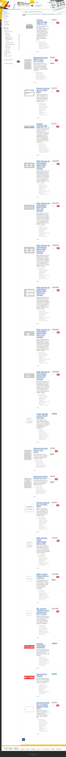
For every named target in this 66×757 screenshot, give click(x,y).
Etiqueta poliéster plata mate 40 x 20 (42, 22)
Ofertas (5, 54)
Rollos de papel (8, 47)
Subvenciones (6, 13)
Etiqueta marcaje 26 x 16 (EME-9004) (43, 504)
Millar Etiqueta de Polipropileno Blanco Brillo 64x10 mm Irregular (43, 375)
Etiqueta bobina (9, 39)
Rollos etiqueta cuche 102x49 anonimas (42, 416)
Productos (26, 11)
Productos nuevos (7, 52)
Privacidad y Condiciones (8, 747)
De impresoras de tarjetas (10, 44)
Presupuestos (6, 21)
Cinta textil (7, 49)
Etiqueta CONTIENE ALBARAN (41, 645)
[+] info (38, 51)
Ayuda (5, 18)
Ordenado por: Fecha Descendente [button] (49, 14)
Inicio (6, 749)
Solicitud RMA (6, 24)
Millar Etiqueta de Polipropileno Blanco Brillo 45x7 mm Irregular (43, 207)
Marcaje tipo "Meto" (9, 42)
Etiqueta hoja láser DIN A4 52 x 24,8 (41, 477)
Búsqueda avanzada (9, 63)
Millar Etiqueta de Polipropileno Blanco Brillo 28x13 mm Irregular (43, 249)
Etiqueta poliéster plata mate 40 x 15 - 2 (43, 125)
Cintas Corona (7, 36)
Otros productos (7, 51)
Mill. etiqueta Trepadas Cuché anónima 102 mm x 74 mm (43, 611)
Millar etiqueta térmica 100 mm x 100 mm (43, 576)
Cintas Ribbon (7, 34)
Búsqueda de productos (8, 59)
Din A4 (7, 41)
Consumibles (6, 33)
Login (32, 1)
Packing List (7, 46)
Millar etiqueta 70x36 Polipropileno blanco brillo (42, 541)
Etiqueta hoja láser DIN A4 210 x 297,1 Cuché (41, 59)
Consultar (54, 413)
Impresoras (6, 30)
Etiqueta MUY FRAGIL (42, 675)
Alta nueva (37, 2)
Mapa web (16, 747)
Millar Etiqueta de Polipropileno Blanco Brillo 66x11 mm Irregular (43, 333)
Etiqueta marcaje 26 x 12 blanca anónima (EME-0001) (43, 705)
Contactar (53, 749)
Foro (5, 19)
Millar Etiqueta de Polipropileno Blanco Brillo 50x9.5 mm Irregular (43, 165)
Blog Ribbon (6, 16)
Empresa (5, 11)
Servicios (6, 15)
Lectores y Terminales (8, 31)
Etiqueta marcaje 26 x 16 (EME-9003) (43, 90)
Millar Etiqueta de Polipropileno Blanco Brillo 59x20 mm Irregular (43, 291)
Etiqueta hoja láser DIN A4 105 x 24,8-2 (41, 450)
